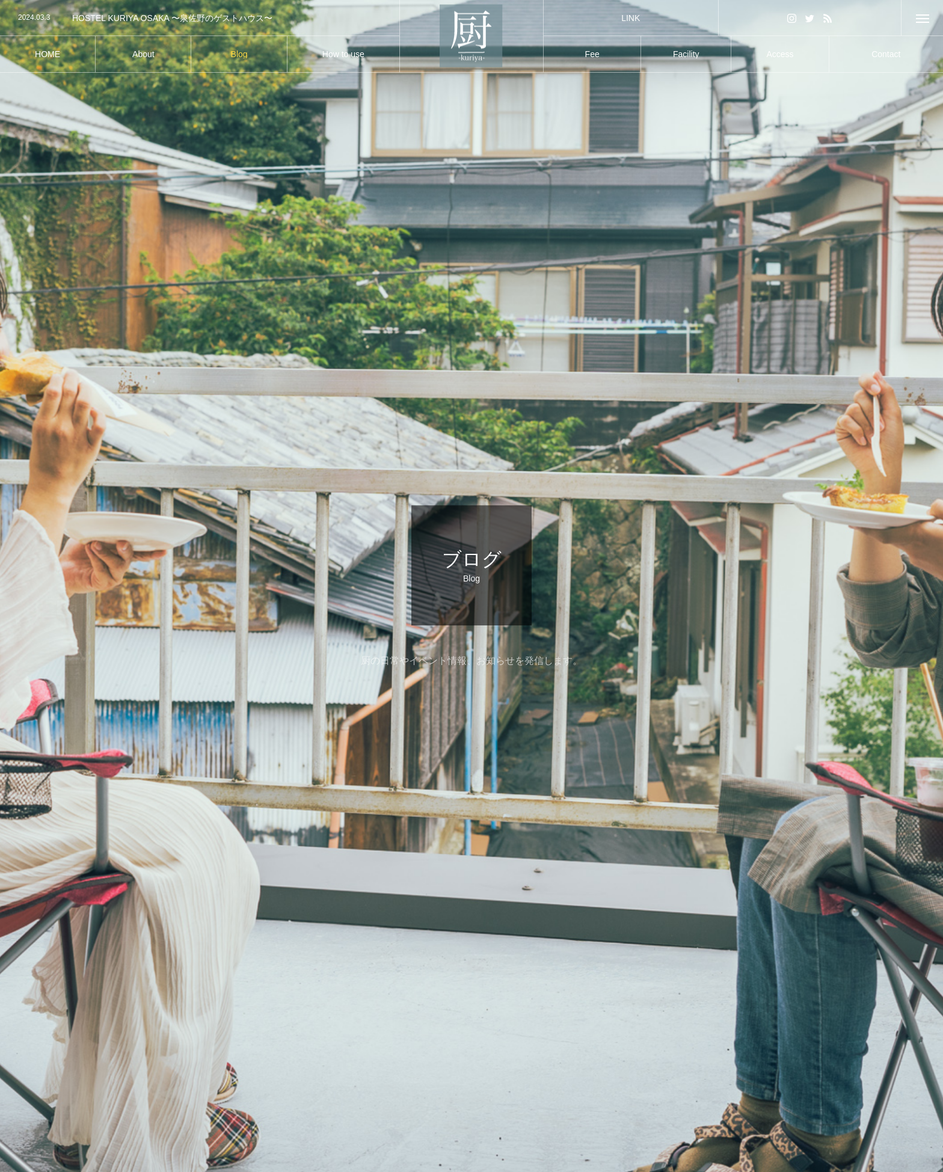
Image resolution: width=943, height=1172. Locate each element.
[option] (199, 18)
